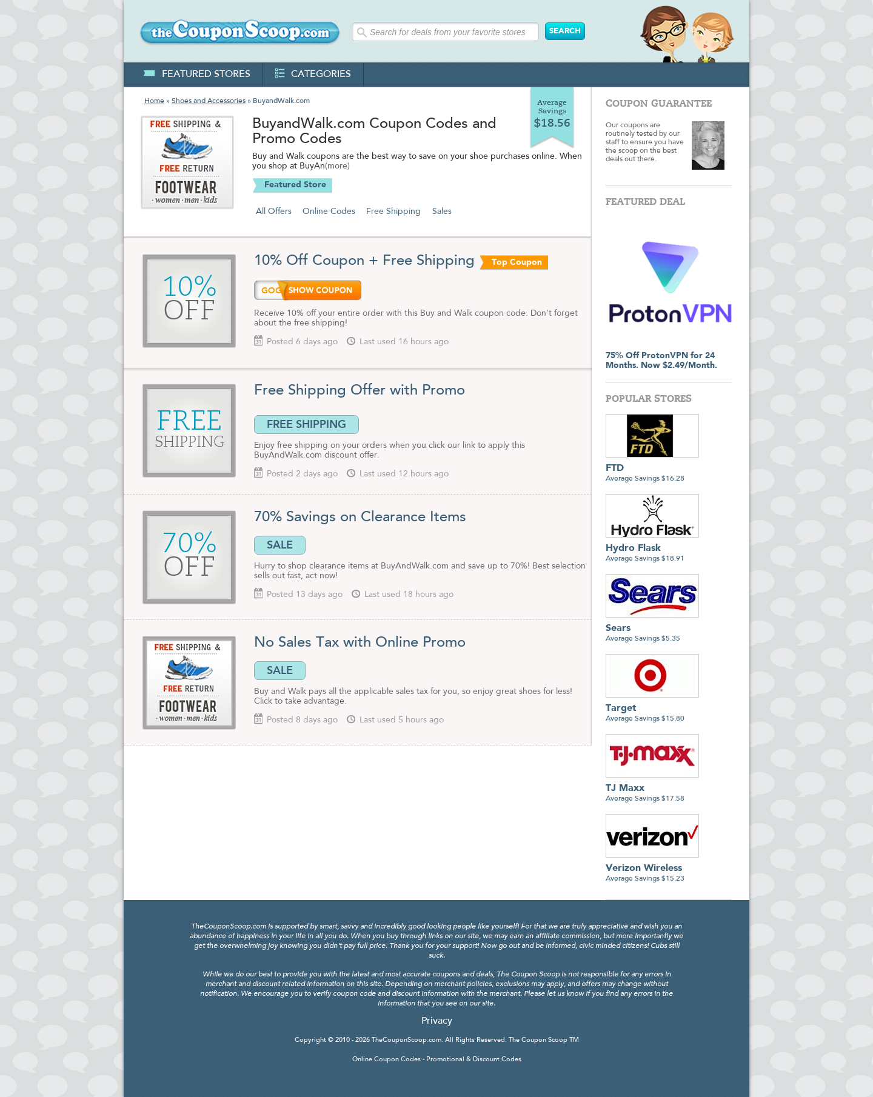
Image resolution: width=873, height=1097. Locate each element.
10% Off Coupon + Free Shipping (364, 261)
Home (154, 101)
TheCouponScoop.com (406, 1040)
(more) (337, 166)
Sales (442, 211)
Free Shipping (393, 211)
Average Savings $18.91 (652, 548)
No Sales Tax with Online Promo (360, 643)
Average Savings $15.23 (652, 868)
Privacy (436, 1021)
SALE (280, 545)
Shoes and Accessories (209, 101)
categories (313, 74)
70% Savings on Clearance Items (360, 517)
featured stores (196, 74)
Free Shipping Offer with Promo (359, 391)
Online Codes (329, 211)
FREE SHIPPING (306, 424)
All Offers (274, 211)
